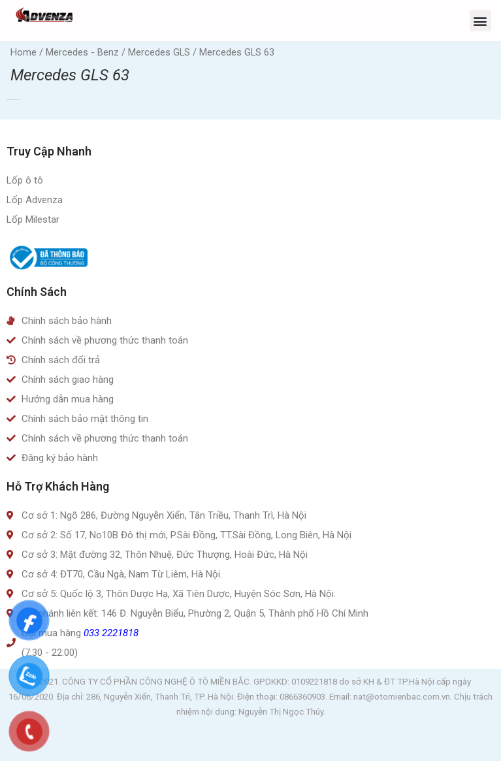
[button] (480, 20)
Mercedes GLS (159, 52)
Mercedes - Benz (82, 52)
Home (23, 52)
